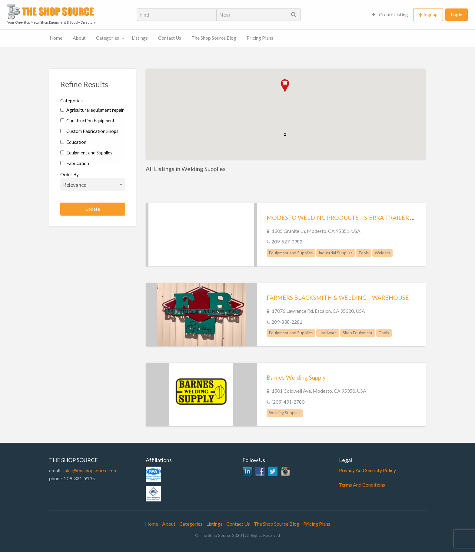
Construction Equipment (87, 120)
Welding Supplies (284, 412)
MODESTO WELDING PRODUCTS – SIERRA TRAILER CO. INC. (350, 217)
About (79, 38)
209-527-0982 (286, 241)
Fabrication (74, 163)
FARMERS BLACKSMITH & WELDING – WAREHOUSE (338, 297)
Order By (92, 181)
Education (73, 142)
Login (456, 14)
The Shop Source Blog (213, 38)
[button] (285, 86)
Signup (430, 14)
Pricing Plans (260, 38)
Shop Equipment (358, 332)
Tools (363, 252)
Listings (140, 38)
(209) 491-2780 (287, 402)
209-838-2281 (286, 322)
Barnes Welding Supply (296, 377)
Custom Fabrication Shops (89, 131)
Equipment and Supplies (86, 152)
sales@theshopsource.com (90, 470)
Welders (382, 252)
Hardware (328, 332)
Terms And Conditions (362, 485)
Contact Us (169, 38)
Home (56, 38)
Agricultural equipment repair (92, 110)
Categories (107, 38)
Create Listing (390, 14)
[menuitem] (390, 14)
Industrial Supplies (335, 252)
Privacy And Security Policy (367, 470)
